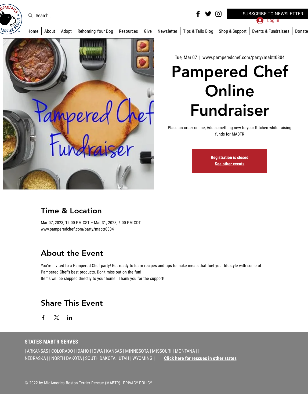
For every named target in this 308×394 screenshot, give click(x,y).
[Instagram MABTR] (218, 14)
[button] (232, 31)
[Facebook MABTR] (198, 14)
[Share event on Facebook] (43, 317)
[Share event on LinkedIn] (69, 317)
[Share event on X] (56, 317)
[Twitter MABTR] (208, 14)
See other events (229, 163)
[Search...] (60, 15)
